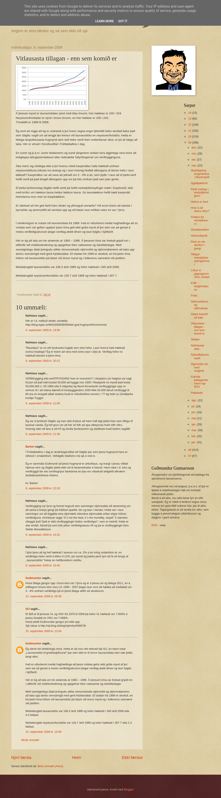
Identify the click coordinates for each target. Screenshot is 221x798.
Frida (194, 295)
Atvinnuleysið (199, 235)
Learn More (104, 21)
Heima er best (199, 201)
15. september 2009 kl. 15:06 (43, 731)
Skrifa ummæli (30, 740)
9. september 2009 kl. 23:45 (42, 565)
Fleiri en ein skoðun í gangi (198, 245)
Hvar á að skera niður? (200, 209)
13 (190, 118)
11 (190, 130)
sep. (194, 165)
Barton (30, 446)
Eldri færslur (132, 757)
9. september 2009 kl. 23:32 (42, 534)
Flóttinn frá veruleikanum (199, 220)
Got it (122, 21)
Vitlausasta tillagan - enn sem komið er (198, 328)
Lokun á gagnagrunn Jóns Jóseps (200, 274)
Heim (76, 757)
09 (190, 142)
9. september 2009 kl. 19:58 (42, 330)
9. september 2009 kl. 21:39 (42, 434)
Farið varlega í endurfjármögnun (200, 193)
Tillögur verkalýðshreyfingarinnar (200, 259)
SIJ (27, 608)
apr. (194, 424)
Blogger (128, 789)
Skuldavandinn (200, 229)
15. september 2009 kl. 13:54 (43, 631)
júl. (193, 406)
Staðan (195, 339)
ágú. (194, 400)
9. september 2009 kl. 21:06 (42, 403)
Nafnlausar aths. (197, 347)
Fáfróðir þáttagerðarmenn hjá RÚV (199, 381)
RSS (154, 525)
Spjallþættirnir (199, 183)
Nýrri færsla (21, 757)
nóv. (194, 153)
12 (190, 124)
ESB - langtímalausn (199, 286)
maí (194, 418)
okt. (194, 159)
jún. (194, 412)
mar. (194, 430)
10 (190, 136)
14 (190, 112)
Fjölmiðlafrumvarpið (200, 356)
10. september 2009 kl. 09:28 (43, 596)
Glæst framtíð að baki (199, 315)
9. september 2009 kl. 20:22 (42, 360)
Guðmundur (33, 578)
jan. (194, 442)
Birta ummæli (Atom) (50, 766)
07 (190, 455)
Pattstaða (196, 392)
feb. (194, 436)
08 (190, 449)
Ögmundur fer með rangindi (199, 367)
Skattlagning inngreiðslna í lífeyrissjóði (200, 174)
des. (194, 147)
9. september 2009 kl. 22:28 (42, 488)
